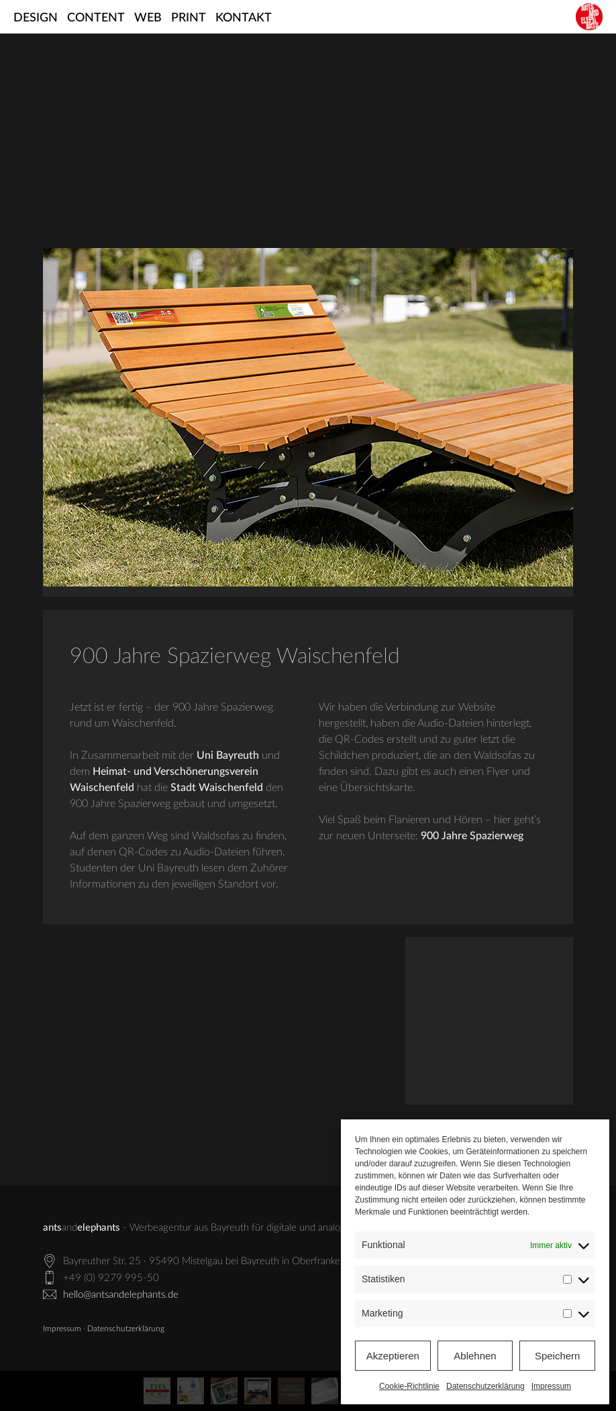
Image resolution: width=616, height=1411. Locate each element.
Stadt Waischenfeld (216, 787)
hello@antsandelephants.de (120, 1295)
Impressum (551, 1386)
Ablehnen (475, 1355)
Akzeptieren (392, 1355)
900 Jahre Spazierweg (472, 836)
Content (96, 18)
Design (35, 18)
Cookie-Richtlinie (409, 1386)
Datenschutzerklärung (485, 1386)
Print (188, 18)
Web (148, 18)
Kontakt (243, 18)
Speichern (557, 1355)
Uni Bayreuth (228, 755)
